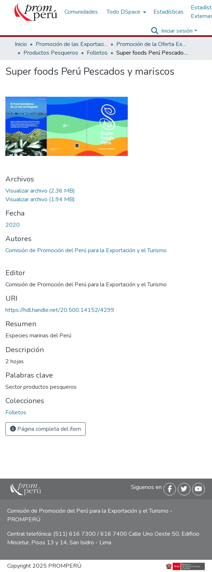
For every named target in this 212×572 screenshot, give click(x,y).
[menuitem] (125, 12)
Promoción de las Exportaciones (72, 44)
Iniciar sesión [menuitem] (177, 31)
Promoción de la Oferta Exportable (152, 44)
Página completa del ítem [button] (45, 429)
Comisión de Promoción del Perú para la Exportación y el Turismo (86, 250)
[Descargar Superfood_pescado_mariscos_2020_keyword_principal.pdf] (40, 191)
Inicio (21, 44)
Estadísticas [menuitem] (168, 12)
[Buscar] (154, 31)
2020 (12, 225)
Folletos (97, 53)
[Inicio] (35, 12)
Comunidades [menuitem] (81, 12)
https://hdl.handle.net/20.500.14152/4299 (59, 310)
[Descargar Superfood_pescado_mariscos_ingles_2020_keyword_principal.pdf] (40, 199)
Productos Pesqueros (50, 53)
